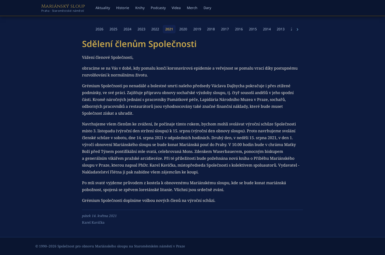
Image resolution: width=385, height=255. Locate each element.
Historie (122, 7)
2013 (281, 29)
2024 (127, 29)
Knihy (140, 7)
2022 (155, 29)
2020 (183, 29)
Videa (176, 7)
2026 (99, 29)
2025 (113, 29)
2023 (141, 29)
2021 (169, 29)
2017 (225, 29)
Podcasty (158, 7)
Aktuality (103, 7)
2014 (267, 29)
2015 (253, 29)
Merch (192, 7)
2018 (211, 29)
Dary (207, 7)
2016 (239, 29)
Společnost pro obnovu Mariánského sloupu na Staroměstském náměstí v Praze (121, 246)
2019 (197, 29)
